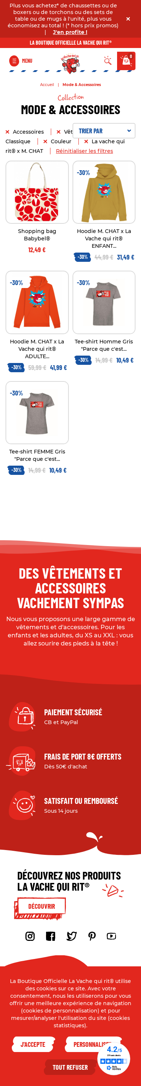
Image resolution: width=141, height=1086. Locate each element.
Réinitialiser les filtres (84, 151)
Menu (27, 61)
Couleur (62, 141)
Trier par (105, 131)
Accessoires (29, 132)
